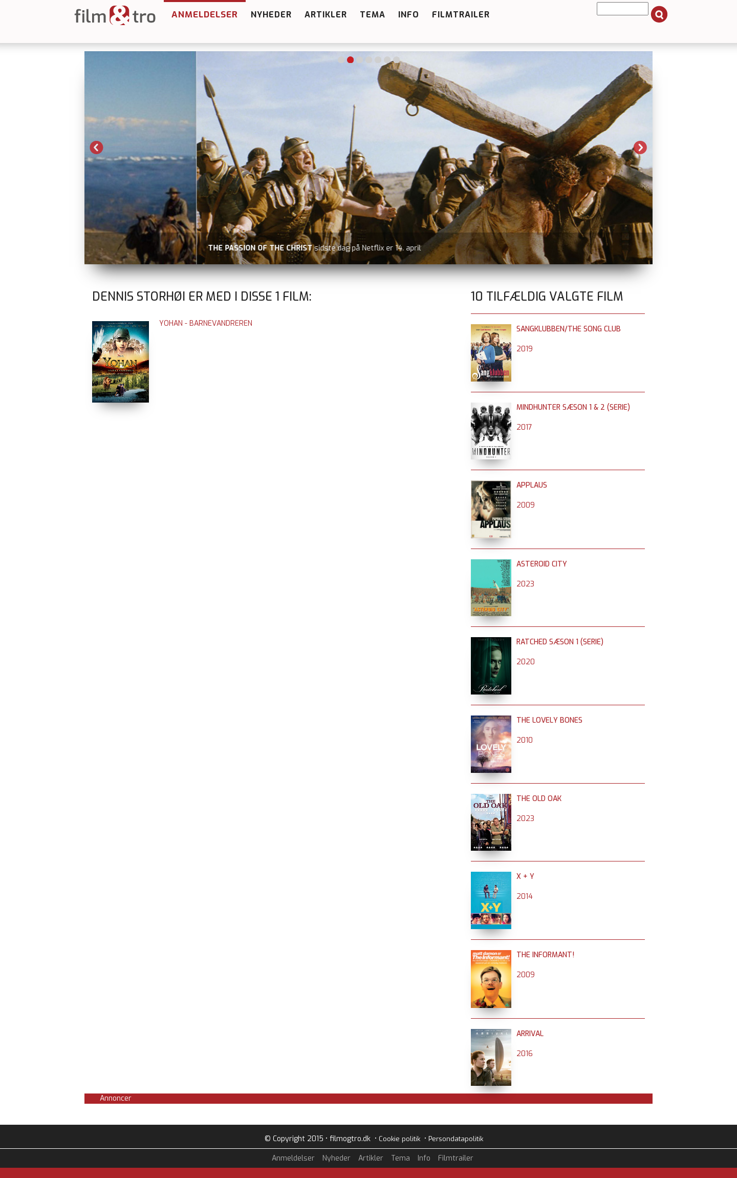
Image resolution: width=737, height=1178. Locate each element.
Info (408, 14)
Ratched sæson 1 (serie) (559, 642)
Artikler (326, 14)
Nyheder (271, 14)
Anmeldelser (204, 14)
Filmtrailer (461, 14)
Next (640, 147)
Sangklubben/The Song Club (568, 329)
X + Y (525, 876)
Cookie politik (399, 1138)
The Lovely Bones (549, 720)
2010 (524, 740)
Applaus (531, 485)
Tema (372, 14)
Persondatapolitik (455, 1138)
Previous (97, 147)
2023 (525, 584)
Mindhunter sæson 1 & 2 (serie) (573, 407)
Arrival (530, 1034)
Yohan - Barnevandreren (205, 323)
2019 (524, 349)
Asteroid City (541, 564)
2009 (525, 505)
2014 (524, 896)
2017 (524, 427)
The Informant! (545, 955)
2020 (525, 662)
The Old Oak (538, 799)
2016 (524, 1054)
